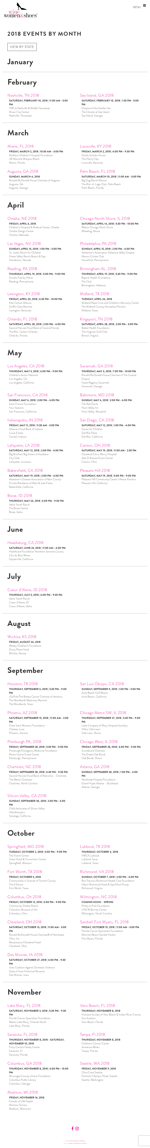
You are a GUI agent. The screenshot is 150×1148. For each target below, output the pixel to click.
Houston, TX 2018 (22, 684)
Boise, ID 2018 (19, 495)
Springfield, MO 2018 (25, 846)
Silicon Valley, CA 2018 (27, 795)
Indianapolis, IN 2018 (25, 420)
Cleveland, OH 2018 (24, 922)
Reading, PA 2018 (22, 269)
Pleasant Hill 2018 (95, 470)
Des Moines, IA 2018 (24, 954)
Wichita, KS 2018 (22, 637)
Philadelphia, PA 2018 (98, 243)
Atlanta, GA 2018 (95, 767)
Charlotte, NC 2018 (24, 767)
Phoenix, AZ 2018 (22, 713)
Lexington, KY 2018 (23, 294)
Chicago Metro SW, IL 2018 (103, 713)
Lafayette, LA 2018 (23, 445)
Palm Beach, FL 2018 (97, 171)
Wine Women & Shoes (78, 1141)
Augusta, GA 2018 (22, 171)
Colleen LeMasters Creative (77, 1143)
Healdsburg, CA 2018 (25, 542)
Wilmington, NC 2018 (98, 897)
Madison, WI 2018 (22, 1092)
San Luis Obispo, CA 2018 (102, 684)
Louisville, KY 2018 (95, 146)
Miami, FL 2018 (20, 146)
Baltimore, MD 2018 (97, 395)
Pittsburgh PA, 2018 (24, 741)
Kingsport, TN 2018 (96, 319)
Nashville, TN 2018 (23, 95)
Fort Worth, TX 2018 (24, 872)
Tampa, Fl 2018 (92, 1034)
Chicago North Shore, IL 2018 (105, 218)
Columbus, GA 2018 (24, 1063)
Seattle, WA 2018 (95, 1063)
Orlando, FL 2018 (22, 319)
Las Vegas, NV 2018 (24, 243)
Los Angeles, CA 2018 (25, 366)
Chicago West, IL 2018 (99, 741)
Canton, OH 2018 (95, 445)
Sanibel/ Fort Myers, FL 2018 (104, 922)
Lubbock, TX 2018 (95, 846)
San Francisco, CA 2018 (27, 395)
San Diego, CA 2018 (97, 420)
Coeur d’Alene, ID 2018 (27, 590)
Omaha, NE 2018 (22, 218)
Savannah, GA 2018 (96, 366)
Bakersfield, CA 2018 (25, 470)
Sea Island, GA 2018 (97, 95)
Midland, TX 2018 (94, 294)
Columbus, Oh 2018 (24, 897)
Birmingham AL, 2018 (98, 269)
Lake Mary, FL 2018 (24, 1005)
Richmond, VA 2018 (97, 872)
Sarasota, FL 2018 (22, 1034)
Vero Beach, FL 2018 (97, 1005)
